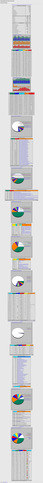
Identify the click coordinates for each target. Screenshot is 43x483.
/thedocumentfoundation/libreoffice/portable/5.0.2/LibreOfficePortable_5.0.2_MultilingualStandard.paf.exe (24, 198)
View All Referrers (21, 384)
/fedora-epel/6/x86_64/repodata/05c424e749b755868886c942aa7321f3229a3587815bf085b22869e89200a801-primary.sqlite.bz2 (26, 197)
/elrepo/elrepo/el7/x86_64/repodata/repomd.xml (23, 152)
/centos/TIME (23, 230)
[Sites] (23, 4)
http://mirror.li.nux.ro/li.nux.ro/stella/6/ (21, 379)
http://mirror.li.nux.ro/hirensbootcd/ (21, 366)
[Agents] (28, 4)
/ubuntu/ (19, 261)
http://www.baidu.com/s (20, 367)
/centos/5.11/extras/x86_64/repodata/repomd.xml (23, 141)
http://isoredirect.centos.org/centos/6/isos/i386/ (22, 365)
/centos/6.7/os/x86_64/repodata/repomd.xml (23, 147)
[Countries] (30, 4)
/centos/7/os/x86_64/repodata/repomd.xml (23, 153)
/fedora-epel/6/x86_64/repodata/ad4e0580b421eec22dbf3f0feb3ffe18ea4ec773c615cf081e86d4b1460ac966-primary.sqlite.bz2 (25, 199)
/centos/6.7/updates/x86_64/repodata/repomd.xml (23, 148)
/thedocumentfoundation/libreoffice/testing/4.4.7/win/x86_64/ (24, 268)
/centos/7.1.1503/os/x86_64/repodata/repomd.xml (24, 164)
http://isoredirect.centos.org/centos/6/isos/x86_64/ (22, 360)
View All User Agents (21, 426)
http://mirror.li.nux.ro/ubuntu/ (20, 372)
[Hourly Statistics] (16, 4)
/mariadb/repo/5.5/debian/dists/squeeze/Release (23, 266)
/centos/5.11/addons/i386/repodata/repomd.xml (23, 160)
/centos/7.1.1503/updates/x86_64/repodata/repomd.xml (24, 161)
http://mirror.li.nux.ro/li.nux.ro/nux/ (21, 378)
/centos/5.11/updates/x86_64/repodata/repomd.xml (24, 139)
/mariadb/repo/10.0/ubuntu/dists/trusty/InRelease (26, 226)
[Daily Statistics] (13, 4)
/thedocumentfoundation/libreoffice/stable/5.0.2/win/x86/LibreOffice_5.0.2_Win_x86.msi (22, 193)
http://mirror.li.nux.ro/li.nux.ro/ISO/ (21, 359)
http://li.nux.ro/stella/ (20, 358)
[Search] (27, 4)
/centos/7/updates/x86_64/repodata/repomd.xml (23, 154)
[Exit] (21, 4)
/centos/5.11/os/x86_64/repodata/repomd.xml (23, 140)
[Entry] (20, 4)
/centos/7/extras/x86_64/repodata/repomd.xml (23, 155)
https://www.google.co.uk (20, 371)
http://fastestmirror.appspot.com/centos (21, 377)
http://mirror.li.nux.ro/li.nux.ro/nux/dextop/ (22, 364)
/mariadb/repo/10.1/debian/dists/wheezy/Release (26, 232)
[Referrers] (25, 4)
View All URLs (21, 166)
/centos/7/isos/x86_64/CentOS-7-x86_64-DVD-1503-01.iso (19, 196)
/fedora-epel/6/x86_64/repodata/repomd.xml (23, 145)
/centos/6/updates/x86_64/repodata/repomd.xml (23, 158)
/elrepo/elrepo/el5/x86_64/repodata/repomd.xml (23, 146)
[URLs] (19, 4)
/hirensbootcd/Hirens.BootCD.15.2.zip (17, 192)
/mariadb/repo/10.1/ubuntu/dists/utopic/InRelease (26, 233)
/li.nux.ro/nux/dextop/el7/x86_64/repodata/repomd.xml (24, 142)
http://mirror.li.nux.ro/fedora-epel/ (21, 370)
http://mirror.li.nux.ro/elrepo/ (20, 373)
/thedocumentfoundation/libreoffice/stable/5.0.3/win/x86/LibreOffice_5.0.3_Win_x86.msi (22, 191)
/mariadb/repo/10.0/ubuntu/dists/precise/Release (26, 231)
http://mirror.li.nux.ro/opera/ (20, 376)
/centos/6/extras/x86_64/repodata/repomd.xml (23, 159)
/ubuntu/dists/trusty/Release (21, 260)
